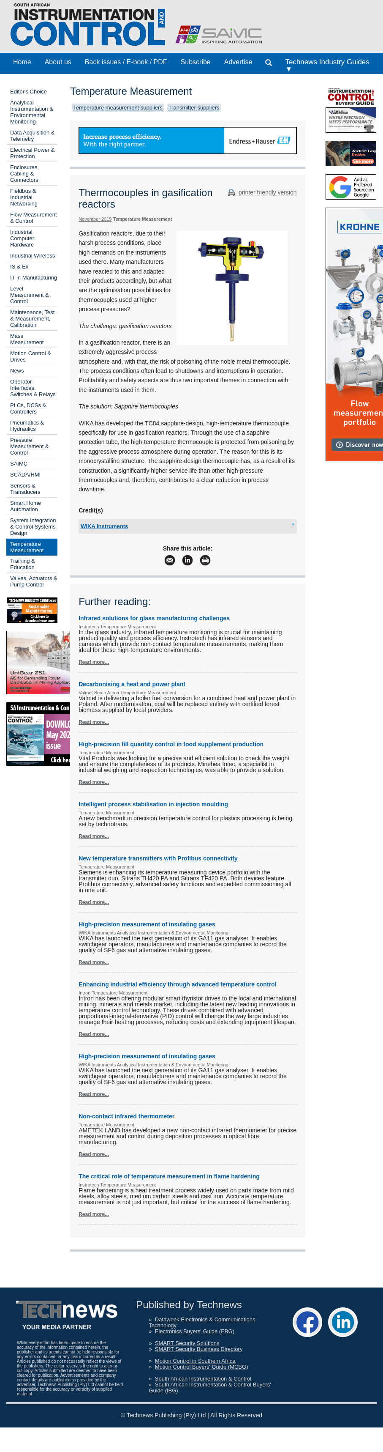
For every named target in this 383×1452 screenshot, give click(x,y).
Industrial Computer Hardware (22, 238)
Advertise (238, 62)
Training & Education (22, 564)
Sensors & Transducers (25, 488)
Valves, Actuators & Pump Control (33, 581)
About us (58, 62)
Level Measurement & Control (29, 294)
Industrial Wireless (32, 255)
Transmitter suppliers (194, 107)
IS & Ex (19, 266)
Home (22, 62)
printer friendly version (261, 192)
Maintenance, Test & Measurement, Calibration (32, 318)
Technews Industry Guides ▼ (327, 65)
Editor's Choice (28, 91)
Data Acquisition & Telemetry (32, 135)
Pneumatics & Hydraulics (27, 425)
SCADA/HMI (25, 474)
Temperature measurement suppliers (118, 107)
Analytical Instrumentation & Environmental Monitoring (31, 112)
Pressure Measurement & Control (29, 446)
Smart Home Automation (25, 506)
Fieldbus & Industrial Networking (24, 197)
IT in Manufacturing (33, 277)
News (17, 370)
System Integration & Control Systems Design (33, 526)
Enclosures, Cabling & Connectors (24, 173)
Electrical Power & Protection (32, 153)
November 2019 (95, 219)
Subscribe (196, 62)
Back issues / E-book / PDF (126, 62)
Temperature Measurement (26, 547)
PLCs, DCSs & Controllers (28, 408)
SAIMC (18, 463)
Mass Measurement (26, 339)
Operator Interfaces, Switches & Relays (33, 387)
